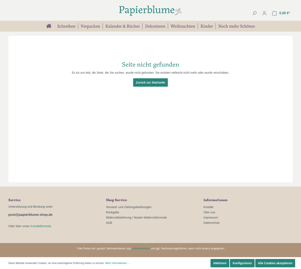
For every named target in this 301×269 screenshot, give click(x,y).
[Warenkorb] (281, 13)
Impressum (210, 217)
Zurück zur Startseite (150, 82)
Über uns (209, 212)
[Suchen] (254, 13)
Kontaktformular (41, 226)
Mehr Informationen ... (117, 263)
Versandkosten (141, 248)
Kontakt (208, 207)
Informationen (215, 199)
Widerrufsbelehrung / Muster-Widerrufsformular (136, 217)
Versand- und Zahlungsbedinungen (129, 207)
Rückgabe (112, 212)
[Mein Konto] (264, 13)
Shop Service (116, 199)
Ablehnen (220, 263)
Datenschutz (211, 222)
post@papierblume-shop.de (30, 214)
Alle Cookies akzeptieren (275, 263)
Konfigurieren (242, 263)
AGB (109, 222)
